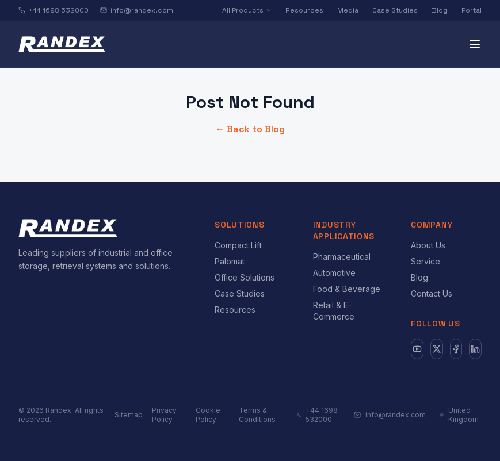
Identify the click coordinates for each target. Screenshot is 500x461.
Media (347, 10)
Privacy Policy (164, 415)
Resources (304, 10)
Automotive (334, 273)
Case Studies (395, 10)
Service (425, 261)
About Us (428, 245)
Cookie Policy (208, 415)
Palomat (230, 261)
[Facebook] (456, 349)
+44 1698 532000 (53, 10)
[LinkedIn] (475, 349)
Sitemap (128, 414)
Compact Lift (238, 245)
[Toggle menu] (475, 44)
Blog (440, 10)
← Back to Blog (250, 129)
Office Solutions (244, 277)
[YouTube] (417, 349)
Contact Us (431, 293)
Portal (471, 10)
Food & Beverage (346, 289)
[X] (436, 349)
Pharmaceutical (342, 257)
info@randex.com (136, 10)
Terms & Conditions (257, 415)
